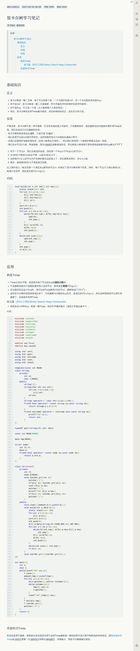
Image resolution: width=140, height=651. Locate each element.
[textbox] (71, 100)
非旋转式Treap (28, 68)
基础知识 (21, 42)
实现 (23, 50)
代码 (23, 53)
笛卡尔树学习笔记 (22, 39)
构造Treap (25, 61)
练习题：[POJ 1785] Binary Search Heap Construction (50, 65)
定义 (23, 46)
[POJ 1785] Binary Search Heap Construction (41, 301)
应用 (19, 57)
